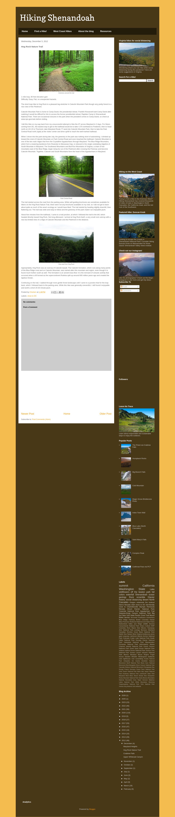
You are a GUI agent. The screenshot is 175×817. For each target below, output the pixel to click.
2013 (124, 737)
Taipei (139, 680)
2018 (124, 720)
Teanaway (150, 628)
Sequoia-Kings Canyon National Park (135, 613)
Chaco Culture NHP (147, 626)
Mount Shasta (138, 675)
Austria (137, 661)
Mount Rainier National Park (140, 609)
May (126, 779)
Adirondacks (143, 644)
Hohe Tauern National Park (128, 671)
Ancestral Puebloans (138, 617)
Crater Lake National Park (139, 638)
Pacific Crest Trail (142, 615)
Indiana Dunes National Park (135, 650)
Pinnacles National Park (128, 644)
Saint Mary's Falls (139, 540)
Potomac (126, 622)
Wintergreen (142, 656)
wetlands (138, 686)
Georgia (138, 640)
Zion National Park (126, 630)
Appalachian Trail (147, 611)
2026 (124, 695)
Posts (124, 287)
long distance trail (129, 686)
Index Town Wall (138, 513)
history (122, 599)
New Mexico (141, 628)
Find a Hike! (40, 31)
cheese (121, 686)
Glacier (151, 597)
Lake (152, 589)
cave (120, 659)
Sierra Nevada (125, 605)
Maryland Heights (130, 746)
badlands (151, 656)
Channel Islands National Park (130, 646)
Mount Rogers (143, 654)
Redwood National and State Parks (142, 622)
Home (25, 31)
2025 (124, 699)
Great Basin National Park (144, 632)
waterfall (130, 594)
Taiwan (129, 634)
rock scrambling (137, 659)
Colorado (126, 638)
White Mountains (141, 682)
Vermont (145, 680)
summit (123, 585)
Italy (142, 671)
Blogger (92, 809)
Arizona (151, 624)
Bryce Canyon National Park (145, 665)
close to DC (32, 296)
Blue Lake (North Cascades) (139, 527)
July (126, 772)
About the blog (86, 31)
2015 (124, 730)
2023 (124, 702)
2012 (124, 740)
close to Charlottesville (128, 607)
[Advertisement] (66, 391)
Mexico (126, 654)
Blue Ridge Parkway (127, 620)
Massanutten (149, 642)
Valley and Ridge (135, 624)
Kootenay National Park (131, 673)
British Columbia (142, 620)
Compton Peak (138, 553)
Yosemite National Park (129, 611)
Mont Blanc (129, 675)
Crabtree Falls (129, 753)
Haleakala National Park (134, 642)
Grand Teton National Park (145, 669)
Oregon (132, 602)
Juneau (132, 652)
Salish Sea (123, 634)
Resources (105, 31)
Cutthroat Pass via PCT (141, 567)
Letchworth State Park (147, 673)
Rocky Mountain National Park (128, 678)
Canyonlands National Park (129, 626)
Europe (121, 669)
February (128, 789)
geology (122, 597)
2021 (124, 709)
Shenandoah (141, 594)
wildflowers (124, 592)
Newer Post (27, 413)
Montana (133, 654)
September (128, 768)
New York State (128, 615)
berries (127, 617)
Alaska (152, 644)
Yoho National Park (147, 684)
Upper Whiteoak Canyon (133, 757)
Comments (126, 291)
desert (145, 599)
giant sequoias (124, 636)
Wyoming (151, 682)
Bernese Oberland (147, 630)
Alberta (139, 636)
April (126, 782)
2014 (124, 734)
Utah (133, 605)
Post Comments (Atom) (41, 419)
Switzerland (123, 624)
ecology (137, 630)
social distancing (134, 599)
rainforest (133, 636)
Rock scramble (137, 597)
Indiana (121, 650)
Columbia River (124, 628)
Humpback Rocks (139, 458)
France (126, 669)
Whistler (134, 656)
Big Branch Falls (138, 472)
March (126, 786)
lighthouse (126, 659)
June (126, 775)
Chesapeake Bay (149, 667)
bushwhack (150, 617)
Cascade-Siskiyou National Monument (131, 667)
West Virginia (137, 634)
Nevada (122, 609)
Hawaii (152, 620)
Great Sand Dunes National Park (142, 648)
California (148, 585)
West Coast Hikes (62, 31)
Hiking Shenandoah (57, 18)
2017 (124, 723)
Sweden (127, 656)
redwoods (140, 602)
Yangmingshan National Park (129, 684)
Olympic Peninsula (146, 607)
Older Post (105, 413)
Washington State (132, 589)
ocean (152, 594)
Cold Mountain (138, 486)
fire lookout (149, 602)
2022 (124, 706)
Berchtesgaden (131, 665)
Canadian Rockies (126, 632)
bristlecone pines (148, 634)
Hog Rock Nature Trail (132, 750)
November (128, 761)
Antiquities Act (129, 661)
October (127, 765)
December (128, 743)
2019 (124, 716)
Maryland (122, 675)
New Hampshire (149, 675)
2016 (124, 727)
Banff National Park (133, 663)
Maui (120, 622)
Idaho (139, 671)
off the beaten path (141, 592)
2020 (124, 713)
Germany (132, 669)
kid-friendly (150, 605)
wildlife (145, 624)
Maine (134, 628)
